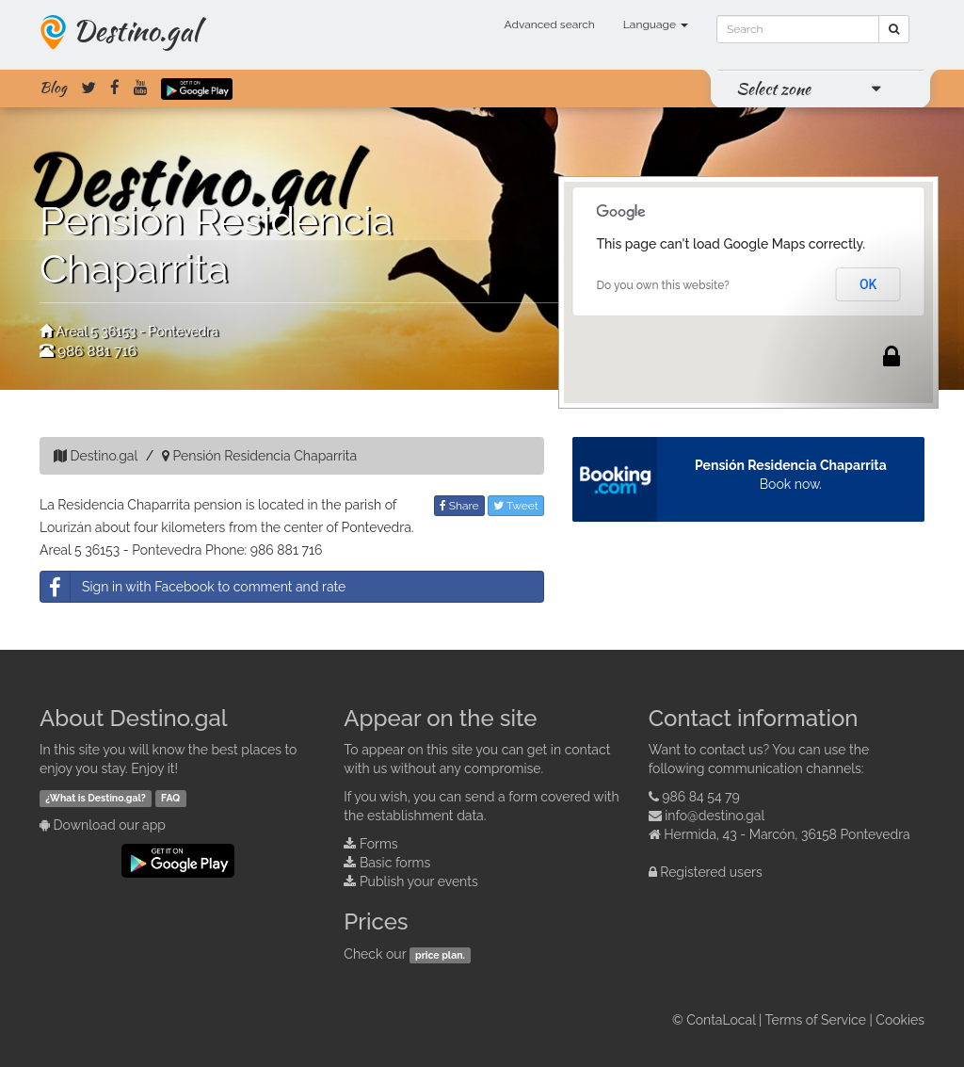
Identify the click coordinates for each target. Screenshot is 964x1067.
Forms (379, 843)
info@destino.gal (714, 815)
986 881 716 (97, 351)
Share (459, 505)
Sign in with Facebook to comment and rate (192, 587)
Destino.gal (135, 30)
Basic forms (395, 862)
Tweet (515, 505)
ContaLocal (720, 1019)
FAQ (170, 797)
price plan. (440, 955)
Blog (53, 87)
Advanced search (550, 24)
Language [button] (655, 24)
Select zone (773, 88)
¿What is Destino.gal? (95, 797)
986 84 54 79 (701, 796)
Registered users (711, 872)
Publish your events (419, 881)
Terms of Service (815, 1019)
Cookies (900, 1019)
